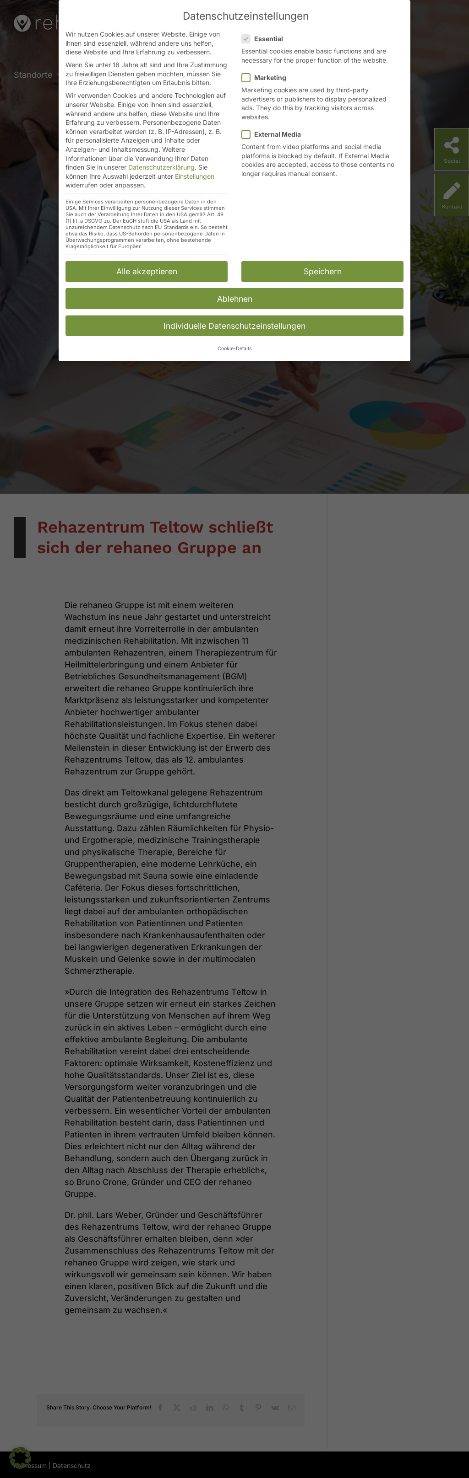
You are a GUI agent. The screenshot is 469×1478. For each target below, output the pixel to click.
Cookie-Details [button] (235, 348)
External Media (275, 133)
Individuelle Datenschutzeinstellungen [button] (234, 325)
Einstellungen (194, 176)
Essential (266, 38)
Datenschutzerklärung (161, 167)
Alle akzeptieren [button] (146, 271)
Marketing (267, 77)
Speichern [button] (323, 271)
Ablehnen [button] (234, 298)
